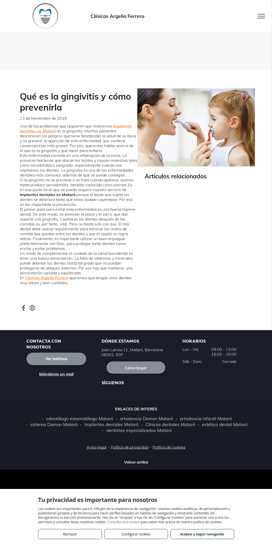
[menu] (261, 16)
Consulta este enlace (123, 522)
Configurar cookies (136, 534)
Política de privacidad (129, 447)
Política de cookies (169, 447)
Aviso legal (96, 447)
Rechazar (70, 534)
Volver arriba (136, 462)
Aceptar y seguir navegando (202, 534)
